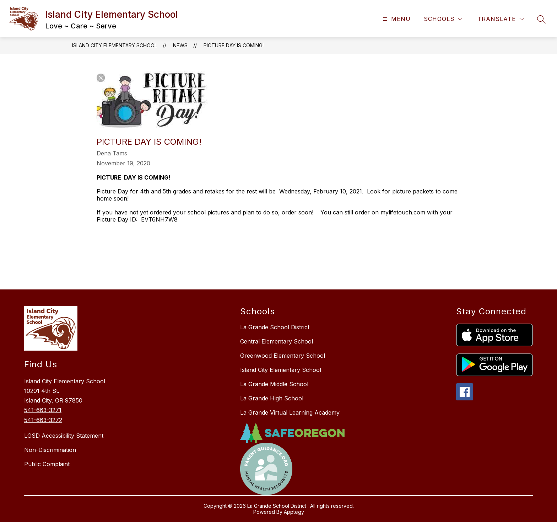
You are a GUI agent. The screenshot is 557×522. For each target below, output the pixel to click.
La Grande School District (274, 327)
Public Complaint (47, 464)
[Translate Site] (501, 19)
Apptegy (294, 512)
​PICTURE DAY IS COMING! (234, 45)
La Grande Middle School (274, 384)
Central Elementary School (276, 341)
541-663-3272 (43, 420)
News (180, 45)
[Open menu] (396, 19)
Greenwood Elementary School (282, 355)
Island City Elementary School (114, 45)
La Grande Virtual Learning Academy (290, 412)
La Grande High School (271, 398)
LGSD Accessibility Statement (63, 435)
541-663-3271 (42, 410)
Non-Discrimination (50, 449)
